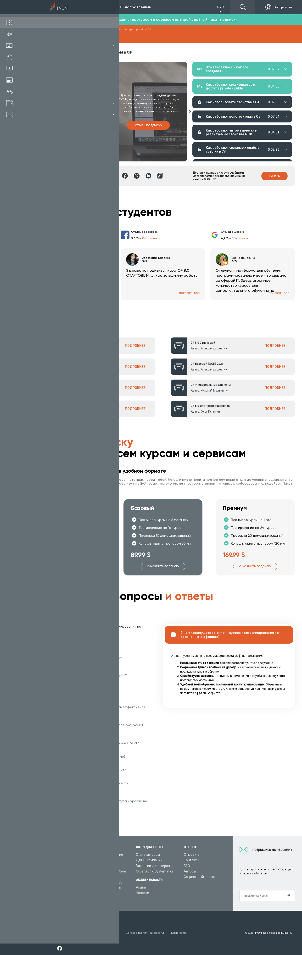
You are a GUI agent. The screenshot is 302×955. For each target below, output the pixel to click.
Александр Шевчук (74, 348)
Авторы (190, 871)
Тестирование (261, 83)
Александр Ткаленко (75, 411)
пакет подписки (223, 19)
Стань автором (148, 854)
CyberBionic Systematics (154, 871)
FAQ (187, 866)
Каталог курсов (46, 860)
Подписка (47, 7)
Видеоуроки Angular (101, 893)
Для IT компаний (149, 860)
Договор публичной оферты (144, 932)
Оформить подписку (71, 566)
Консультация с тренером (54, 854)
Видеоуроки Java (98, 877)
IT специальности (48, 866)
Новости (142, 893)
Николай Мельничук (214, 390)
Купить (274, 176)
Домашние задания (232, 83)
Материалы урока (205, 83)
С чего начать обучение (104, 854)
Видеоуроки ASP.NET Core (105, 871)
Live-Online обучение (50, 882)
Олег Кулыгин (210, 411)
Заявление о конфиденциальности (94, 932)
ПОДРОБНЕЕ (135, 346)
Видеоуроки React (99, 899)
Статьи (39, 893)
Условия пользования (48, 932)
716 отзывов (149, 238)
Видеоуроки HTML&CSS (104, 882)
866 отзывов (240, 238)
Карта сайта (179, 932)
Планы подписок (47, 871)
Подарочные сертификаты (54, 877)
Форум (39, 899)
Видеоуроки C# (97, 866)
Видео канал (44, 888)
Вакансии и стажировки (154, 866)
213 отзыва (59, 238)
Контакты (191, 860)
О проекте (192, 854)
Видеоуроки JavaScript (103, 888)
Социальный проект (200, 877)
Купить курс (71, 125)
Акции (141, 887)
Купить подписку (148, 125)
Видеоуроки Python (100, 860)
